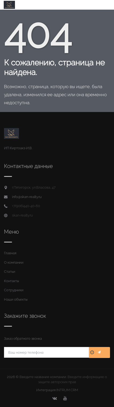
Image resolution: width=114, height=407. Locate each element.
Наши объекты (15, 299)
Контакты (11, 281)
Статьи (9, 272)
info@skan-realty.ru (27, 197)
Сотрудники (13, 290)
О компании (13, 262)
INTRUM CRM (67, 390)
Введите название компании (42, 377)
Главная (10, 253)
